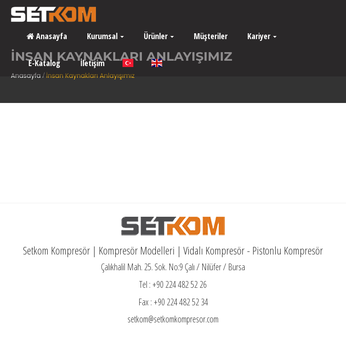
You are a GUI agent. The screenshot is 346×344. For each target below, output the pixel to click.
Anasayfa (47, 36)
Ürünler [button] (158, 36)
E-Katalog (43, 63)
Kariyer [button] (261, 36)
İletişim (91, 63)
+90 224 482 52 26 (179, 284)
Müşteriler (210, 36)
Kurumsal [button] (104, 36)
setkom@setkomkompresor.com (173, 319)
